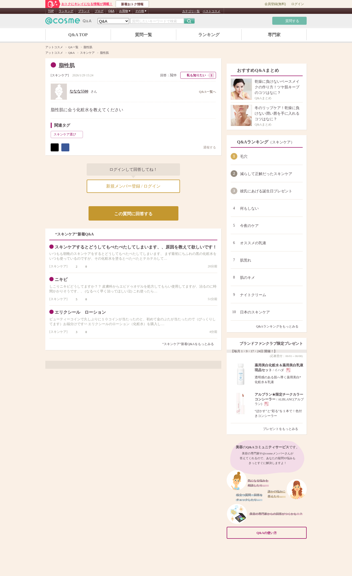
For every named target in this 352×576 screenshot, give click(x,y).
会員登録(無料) (275, 4)
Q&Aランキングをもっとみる (279, 326)
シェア (65, 147)
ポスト (55, 147)
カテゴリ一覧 (191, 11)
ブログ (99, 11)
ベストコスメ (211, 11)
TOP (51, 11)
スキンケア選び (68, 134)
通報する (207, 147)
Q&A (111, 11)
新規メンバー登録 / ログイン (133, 186)
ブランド (84, 11)
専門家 (274, 34)
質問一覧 (143, 34)
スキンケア (60, 75)
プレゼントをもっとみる (283, 429)
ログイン (297, 4)
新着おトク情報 (132, 4)
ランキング (66, 11)
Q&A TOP (78, 34)
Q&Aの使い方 (280, 533)
